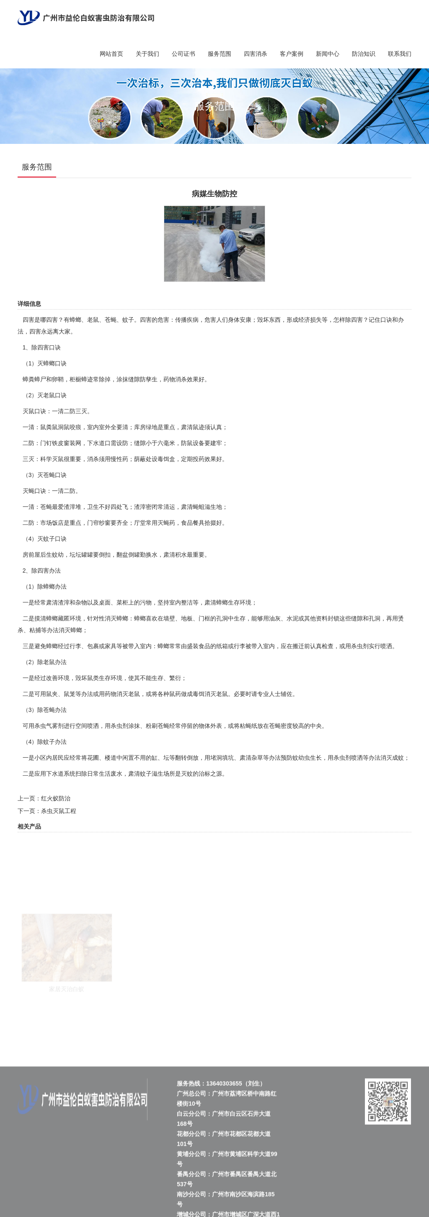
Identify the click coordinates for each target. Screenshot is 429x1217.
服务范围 (219, 53)
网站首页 (111, 53)
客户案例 (291, 53)
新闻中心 (327, 53)
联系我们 (399, 53)
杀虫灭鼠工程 (58, 811)
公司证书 (183, 53)
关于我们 (147, 53)
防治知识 (363, 53)
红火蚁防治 (55, 798)
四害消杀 (255, 53)
